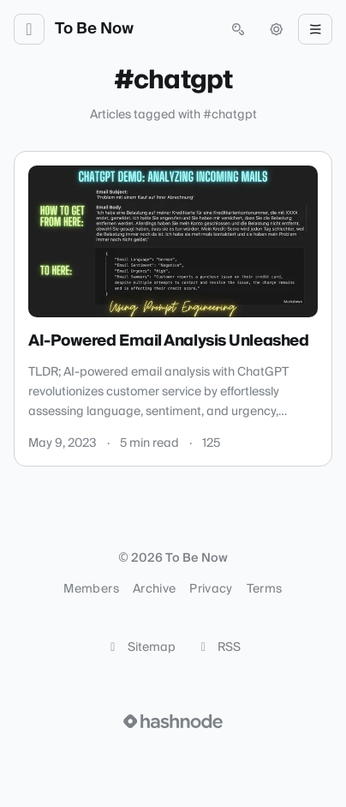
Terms (265, 589)
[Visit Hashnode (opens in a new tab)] (173, 721)
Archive (154, 589)
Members (90, 589)
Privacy (210, 589)
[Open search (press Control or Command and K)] (238, 29)
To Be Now (94, 29)
